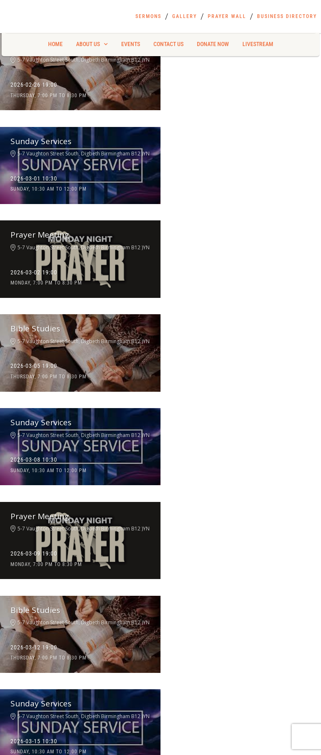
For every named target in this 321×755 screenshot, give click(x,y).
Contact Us (168, 44)
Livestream (257, 44)
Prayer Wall (227, 16)
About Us (92, 44)
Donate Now (213, 44)
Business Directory (287, 16)
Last (171, 554)
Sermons (148, 16)
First (10, 554)
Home (55, 44)
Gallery (184, 16)
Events (130, 44)
